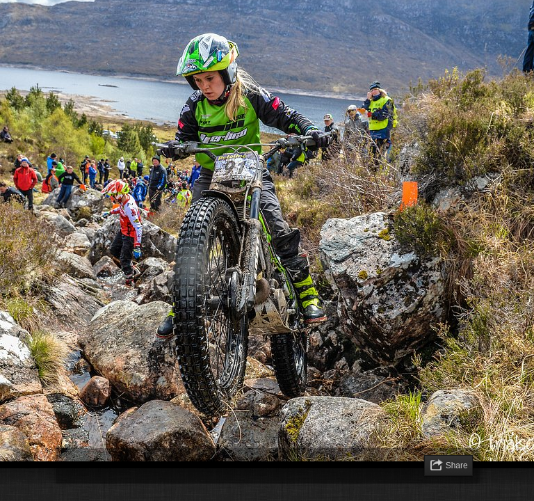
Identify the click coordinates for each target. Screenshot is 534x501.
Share (457, 465)
